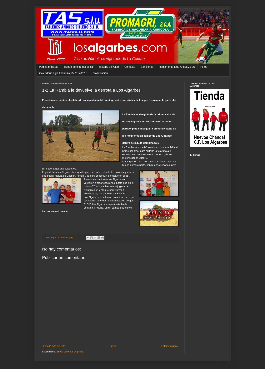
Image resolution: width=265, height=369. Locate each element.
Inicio (113, 346)
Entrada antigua (169, 346)
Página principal (48, 66)
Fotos (203, 66)
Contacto (129, 66)
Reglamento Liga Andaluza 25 (177, 66)
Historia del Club (109, 66)
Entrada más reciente (54, 346)
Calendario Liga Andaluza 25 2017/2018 (63, 73)
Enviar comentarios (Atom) (70, 351)
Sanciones (147, 66)
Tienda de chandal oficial (78, 66)
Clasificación (100, 73)
